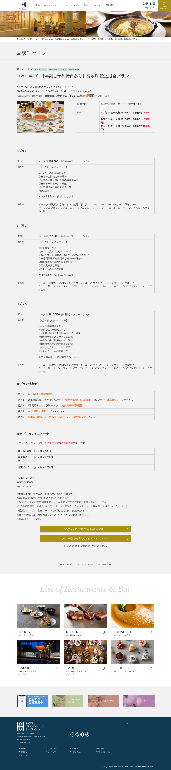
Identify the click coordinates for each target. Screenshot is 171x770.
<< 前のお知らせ (66, 564)
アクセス (75, 748)
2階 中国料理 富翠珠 (133, 633)
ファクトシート (26, 755)
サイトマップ (51, 752)
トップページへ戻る (85, 564)
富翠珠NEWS (73, 70)
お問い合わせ (76, 752)
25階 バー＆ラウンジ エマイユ (38, 670)
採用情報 (24, 752)
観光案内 (24, 748)
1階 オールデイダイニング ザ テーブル (85, 670)
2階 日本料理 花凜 (38, 633)
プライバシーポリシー (105, 752)
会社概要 (100, 748)
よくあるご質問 (51, 748)
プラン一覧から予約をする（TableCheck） (84, 538)
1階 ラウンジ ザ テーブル (133, 669)
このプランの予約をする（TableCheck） (84, 529)
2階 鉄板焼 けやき (85, 633)
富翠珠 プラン (40, 70)
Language (149, 7)
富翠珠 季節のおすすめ (57, 70)
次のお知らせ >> (104, 564)
